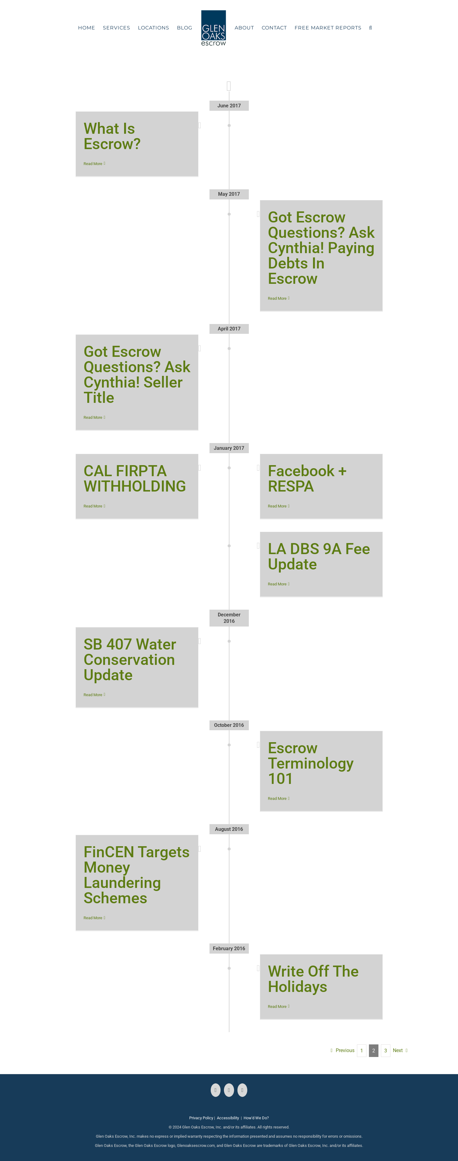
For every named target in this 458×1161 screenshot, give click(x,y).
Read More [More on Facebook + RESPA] (277, 506)
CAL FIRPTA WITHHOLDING (135, 478)
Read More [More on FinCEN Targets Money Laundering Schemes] (93, 918)
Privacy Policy (201, 1118)
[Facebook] (216, 1090)
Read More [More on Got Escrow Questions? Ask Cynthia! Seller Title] (93, 417)
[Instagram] (229, 1090)
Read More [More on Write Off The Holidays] (277, 1006)
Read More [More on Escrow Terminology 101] (277, 798)
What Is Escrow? (112, 136)
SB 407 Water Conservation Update (130, 659)
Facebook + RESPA (307, 478)
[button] (370, 28)
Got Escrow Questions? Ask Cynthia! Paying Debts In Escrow (321, 247)
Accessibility (228, 1118)
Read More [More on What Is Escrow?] (93, 163)
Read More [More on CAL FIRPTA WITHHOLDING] (93, 506)
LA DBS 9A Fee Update (319, 556)
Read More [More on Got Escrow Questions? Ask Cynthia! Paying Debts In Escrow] (277, 298)
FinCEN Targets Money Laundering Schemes (137, 875)
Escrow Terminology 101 (311, 763)
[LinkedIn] (242, 1090)
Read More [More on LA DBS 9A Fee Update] (277, 584)
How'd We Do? (256, 1118)
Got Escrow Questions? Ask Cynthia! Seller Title (137, 375)
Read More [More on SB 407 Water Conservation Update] (93, 694)
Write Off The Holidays (313, 979)
